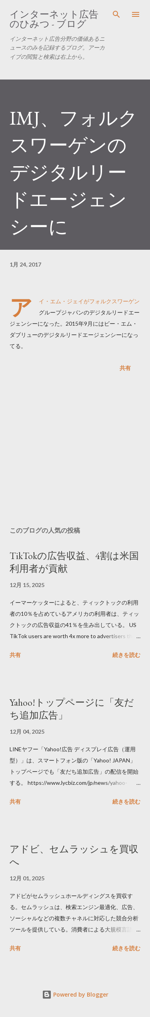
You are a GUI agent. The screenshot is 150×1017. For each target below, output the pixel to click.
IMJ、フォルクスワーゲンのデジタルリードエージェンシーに (74, 172)
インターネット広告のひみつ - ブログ (54, 19)
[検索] (116, 14)
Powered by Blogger (75, 994)
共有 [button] (125, 367)
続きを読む (126, 654)
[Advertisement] (75, 451)
